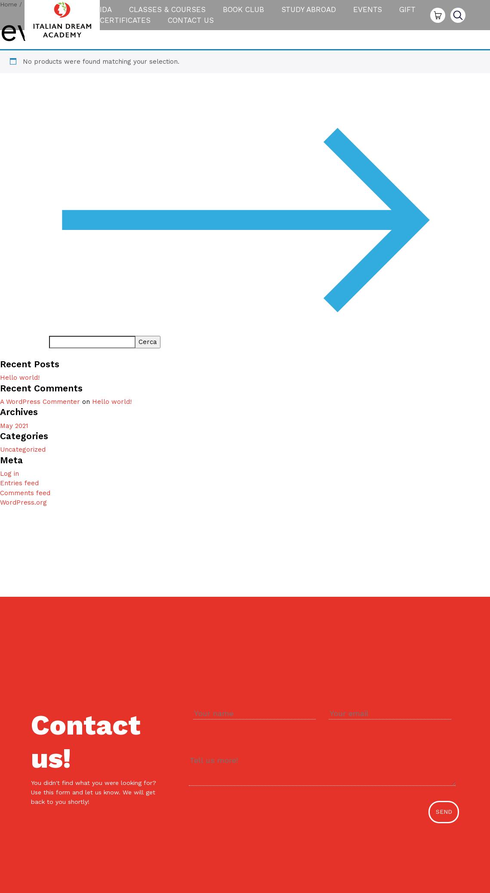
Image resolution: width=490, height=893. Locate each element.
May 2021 (14, 426)
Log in (9, 474)
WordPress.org (23, 502)
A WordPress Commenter (40, 402)
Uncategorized (23, 449)
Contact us (191, 22)
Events (367, 11)
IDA (106, 11)
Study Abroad (308, 11)
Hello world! (20, 377)
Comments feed (25, 493)
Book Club (243, 11)
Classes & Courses (167, 11)
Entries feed (19, 483)
